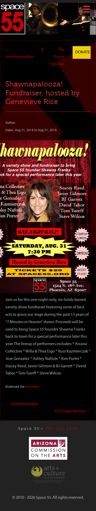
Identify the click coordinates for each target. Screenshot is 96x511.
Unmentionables (22, 404)
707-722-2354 (61, 429)
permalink (32, 386)
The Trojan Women (73, 411)
